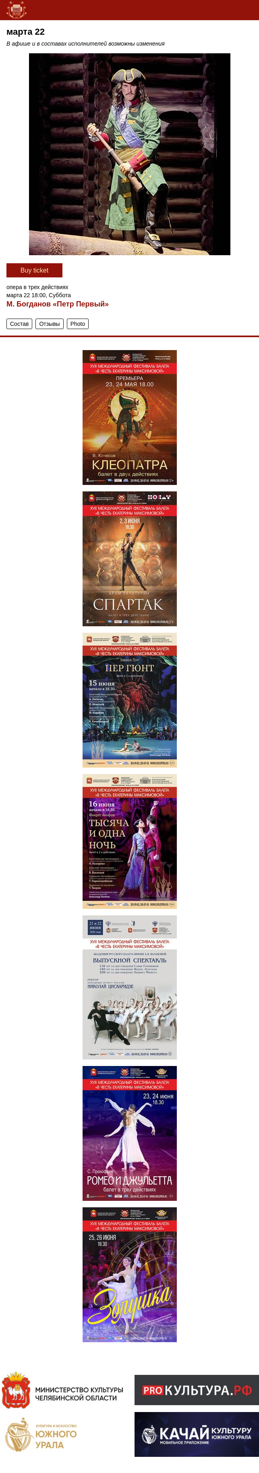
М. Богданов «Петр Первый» (57, 304)
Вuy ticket (34, 270)
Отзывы (49, 324)
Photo (77, 324)
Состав (19, 324)
